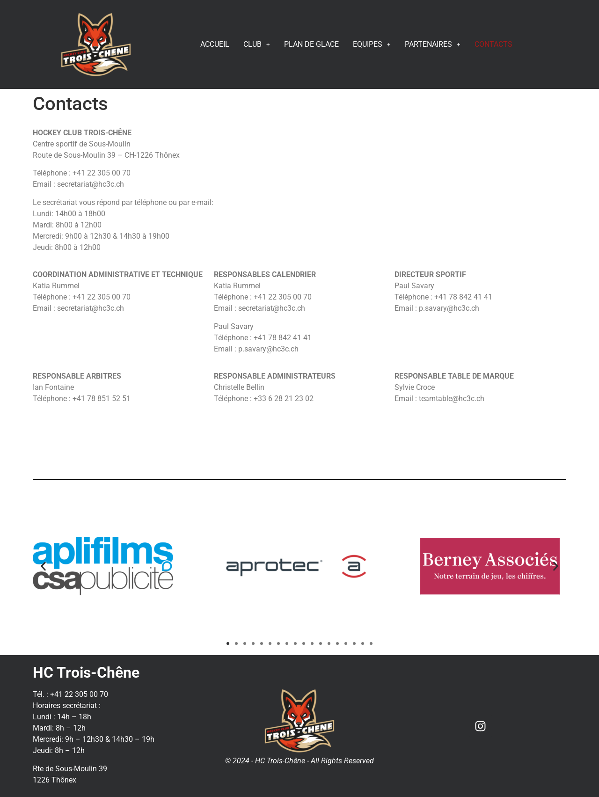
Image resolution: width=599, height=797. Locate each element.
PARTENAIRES (432, 44)
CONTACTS (493, 44)
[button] (43, 566)
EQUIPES (372, 44)
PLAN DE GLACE (311, 44)
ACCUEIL (214, 44)
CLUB (256, 44)
